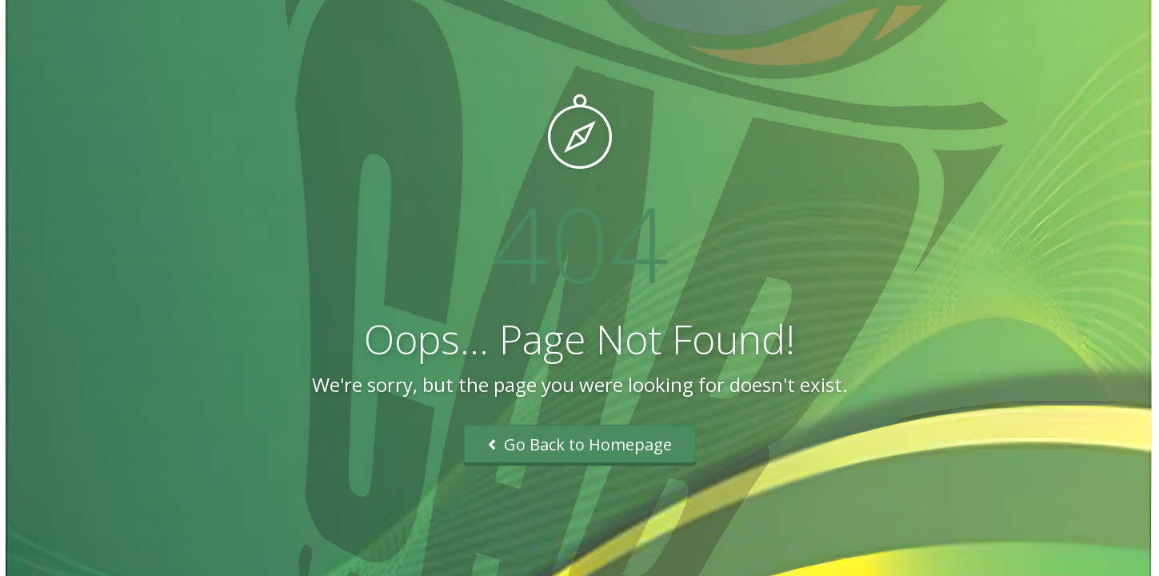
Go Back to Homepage (580, 444)
